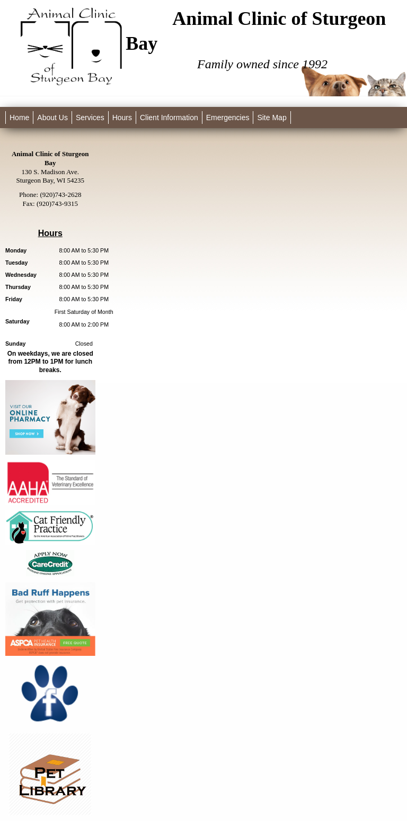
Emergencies (228, 117)
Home (19, 117)
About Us (52, 117)
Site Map (271, 117)
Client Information (169, 117)
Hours (122, 117)
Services (90, 117)
